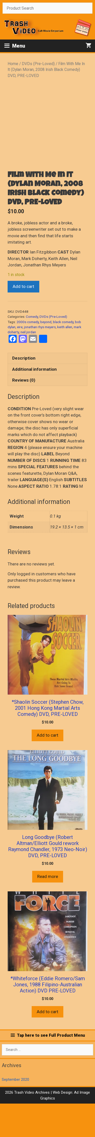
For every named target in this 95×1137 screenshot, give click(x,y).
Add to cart (23, 319)
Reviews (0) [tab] (23, 413)
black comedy (63, 355)
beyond (45, 355)
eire (20, 360)
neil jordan (28, 365)
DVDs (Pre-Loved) (38, 63)
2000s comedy (27, 355)
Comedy (32, 350)
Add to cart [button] (47, 768)
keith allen (64, 360)
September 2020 (15, 1113)
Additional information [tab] (34, 402)
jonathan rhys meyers (40, 360)
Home (13, 63)
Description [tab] (23, 391)
